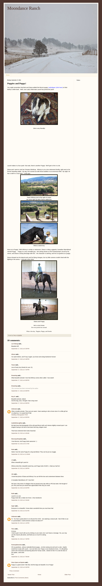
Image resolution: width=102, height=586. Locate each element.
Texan (13, 365)
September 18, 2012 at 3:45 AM (20, 433)
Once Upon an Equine (18, 562)
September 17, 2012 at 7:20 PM (20, 369)
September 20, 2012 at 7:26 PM (20, 539)
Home (8, 75)
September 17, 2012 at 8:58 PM (20, 403)
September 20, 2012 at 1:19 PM (20, 523)
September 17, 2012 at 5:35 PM (20, 348)
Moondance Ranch (23, 8)
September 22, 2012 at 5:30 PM (20, 567)
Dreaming (14, 375)
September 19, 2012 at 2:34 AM (20, 500)
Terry (12, 529)
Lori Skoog (14, 343)
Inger (12, 506)
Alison (13, 354)
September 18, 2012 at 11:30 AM (20, 454)
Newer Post (11, 574)
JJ (12, 460)
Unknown (14, 409)
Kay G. (13, 396)
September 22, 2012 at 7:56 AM (20, 556)
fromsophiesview (16, 544)
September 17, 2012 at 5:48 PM (20, 359)
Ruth (12, 493)
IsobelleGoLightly (16, 423)
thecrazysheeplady (17, 439)
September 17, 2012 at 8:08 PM (20, 380)
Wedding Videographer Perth (19, 415)
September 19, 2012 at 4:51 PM (20, 510)
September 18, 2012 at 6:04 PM (20, 488)
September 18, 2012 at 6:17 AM (20, 443)
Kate (12, 449)
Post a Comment (14, 571)
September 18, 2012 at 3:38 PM (20, 468)
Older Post (68, 574)
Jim (12, 474)
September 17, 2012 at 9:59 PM (20, 417)
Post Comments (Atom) (21, 577)
